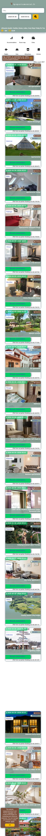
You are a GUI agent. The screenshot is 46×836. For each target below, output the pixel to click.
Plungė (8, 388)
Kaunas (9, 718)
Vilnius (8, 247)
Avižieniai (9, 317)
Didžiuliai (9, 635)
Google (10, 813)
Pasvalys (9, 529)
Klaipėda (9, 353)
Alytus (8, 106)
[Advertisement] (23, 687)
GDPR (12, 821)
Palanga (9, 212)
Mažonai (9, 141)
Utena (8, 599)
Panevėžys (10, 71)
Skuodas (9, 282)
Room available (17, 92)
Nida (8, 176)
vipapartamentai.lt (23, 4)
